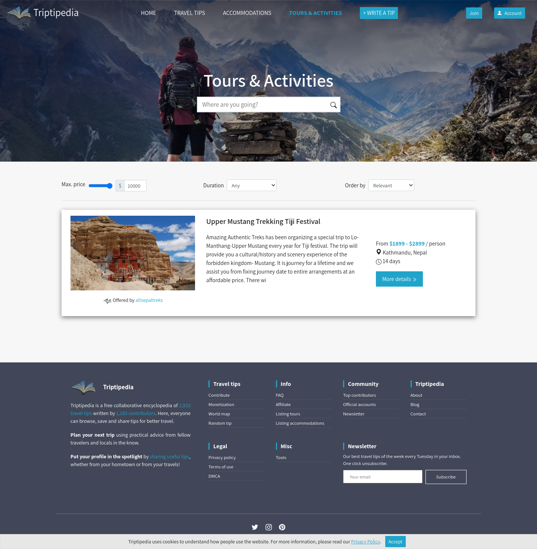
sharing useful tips (169, 456)
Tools (281, 457)
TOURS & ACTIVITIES (315, 13)
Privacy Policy (365, 541)
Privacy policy (222, 457)
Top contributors (359, 395)
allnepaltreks (149, 300)
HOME (148, 13)
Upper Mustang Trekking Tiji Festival (263, 221)
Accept (396, 541)
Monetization (221, 404)
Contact (418, 414)
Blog (415, 404)
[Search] (262, 104)
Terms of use (220, 467)
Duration (213, 185)
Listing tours (288, 414)
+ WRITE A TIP (379, 12)
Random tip (220, 423)
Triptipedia (42, 13)
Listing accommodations (300, 423)
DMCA (214, 476)
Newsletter (353, 414)
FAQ (280, 395)
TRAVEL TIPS (189, 13)
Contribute (219, 395)
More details (399, 279)
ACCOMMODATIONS (247, 13)
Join (474, 13)
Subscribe (446, 477)
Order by (355, 185)
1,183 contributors (136, 413)
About (417, 395)
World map (219, 414)
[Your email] (383, 476)
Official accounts (359, 404)
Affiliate (283, 404)
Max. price (73, 184)
